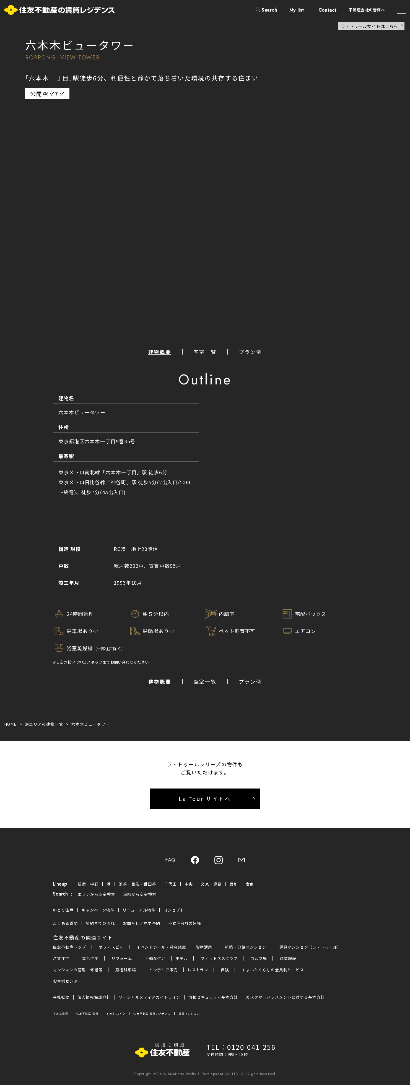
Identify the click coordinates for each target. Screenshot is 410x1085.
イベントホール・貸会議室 (161, 947)
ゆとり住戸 (63, 910)
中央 (189, 884)
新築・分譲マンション (245, 947)
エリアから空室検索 (96, 894)
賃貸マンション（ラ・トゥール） (310, 947)
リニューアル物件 (139, 910)
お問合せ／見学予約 (141, 923)
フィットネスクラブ (219, 958)
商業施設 (288, 958)
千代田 (170, 884)
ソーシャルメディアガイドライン (150, 997)
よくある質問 (65, 923)
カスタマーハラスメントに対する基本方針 (285, 997)
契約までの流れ (100, 923)
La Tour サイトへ (205, 799)
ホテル (181, 958)
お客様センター (67, 981)
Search (269, 10)
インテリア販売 (163, 969)
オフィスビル (111, 947)
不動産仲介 (155, 958)
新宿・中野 (88, 884)
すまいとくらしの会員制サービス (273, 969)
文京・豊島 (211, 884)
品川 (234, 884)
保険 (225, 969)
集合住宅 (90, 958)
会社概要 (61, 997)
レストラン (198, 969)
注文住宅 (61, 958)
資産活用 (204, 947)
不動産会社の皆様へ (367, 9)
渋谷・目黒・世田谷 (137, 884)
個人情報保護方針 (94, 997)
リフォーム (121, 958)
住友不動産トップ (69, 947)
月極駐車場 (125, 969)
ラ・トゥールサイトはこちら (369, 26)
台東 (250, 884)
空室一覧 (205, 351)
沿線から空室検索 (139, 894)
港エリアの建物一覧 (44, 724)
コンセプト (174, 910)
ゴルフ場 (258, 958)
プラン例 (250, 351)
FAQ (170, 860)
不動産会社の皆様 (184, 923)
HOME (10, 724)
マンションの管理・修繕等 (78, 969)
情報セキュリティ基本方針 (213, 997)
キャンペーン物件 (98, 910)
